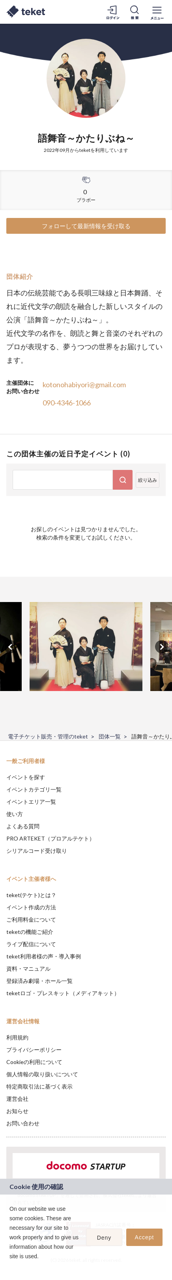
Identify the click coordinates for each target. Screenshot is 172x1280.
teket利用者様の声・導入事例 (43, 956)
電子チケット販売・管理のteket (48, 736)
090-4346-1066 (67, 402)
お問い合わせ (22, 1123)
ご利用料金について (31, 919)
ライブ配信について (31, 944)
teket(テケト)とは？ (31, 895)
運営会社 (17, 1098)
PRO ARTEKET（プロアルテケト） (50, 838)
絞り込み (147, 480)
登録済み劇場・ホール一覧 (39, 980)
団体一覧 (110, 736)
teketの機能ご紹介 (29, 931)
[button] (10, 1266)
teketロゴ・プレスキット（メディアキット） (63, 993)
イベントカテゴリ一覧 (34, 789)
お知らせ (17, 1111)
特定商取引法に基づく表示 (39, 1086)
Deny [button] (104, 1238)
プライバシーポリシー (34, 1049)
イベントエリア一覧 (31, 801)
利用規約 (17, 1037)
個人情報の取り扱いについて (42, 1074)
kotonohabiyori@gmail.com (84, 384)
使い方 (14, 813)
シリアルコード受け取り (36, 850)
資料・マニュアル (28, 968)
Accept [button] (144, 1237)
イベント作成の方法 (31, 907)
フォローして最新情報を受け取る (86, 225)
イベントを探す (25, 777)
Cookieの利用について (34, 1061)
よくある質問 (22, 826)
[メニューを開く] (157, 12)
